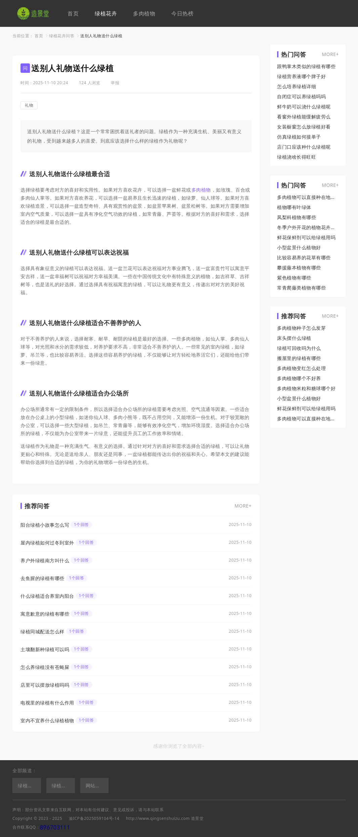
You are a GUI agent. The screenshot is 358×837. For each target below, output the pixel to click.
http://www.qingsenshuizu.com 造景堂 (165, 818)
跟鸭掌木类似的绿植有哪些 (306, 66)
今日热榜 (182, 13)
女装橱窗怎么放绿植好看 (304, 126)
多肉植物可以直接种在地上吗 (308, 197)
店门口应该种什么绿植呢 (304, 147)
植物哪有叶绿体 (294, 207)
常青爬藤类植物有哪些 (301, 287)
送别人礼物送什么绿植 (101, 36)
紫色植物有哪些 (294, 277)
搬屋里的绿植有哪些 (299, 358)
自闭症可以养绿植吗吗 (301, 96)
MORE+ (243, 506)
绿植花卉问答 (61, 36)
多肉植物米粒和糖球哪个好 (306, 388)
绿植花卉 (106, 13)
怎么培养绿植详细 (296, 86)
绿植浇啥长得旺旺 (296, 157)
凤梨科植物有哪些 (296, 217)
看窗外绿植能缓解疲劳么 (304, 116)
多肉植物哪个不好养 (299, 378)
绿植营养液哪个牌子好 (301, 76)
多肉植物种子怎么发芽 (301, 328)
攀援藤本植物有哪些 (299, 267)
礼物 (29, 105)
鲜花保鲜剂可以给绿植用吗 (306, 237)
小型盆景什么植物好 (299, 247)
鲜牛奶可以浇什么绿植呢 (304, 106)
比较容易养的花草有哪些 (304, 257)
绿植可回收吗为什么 (299, 348)
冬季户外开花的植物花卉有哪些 (308, 227)
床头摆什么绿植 (294, 338)
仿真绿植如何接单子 (299, 137)
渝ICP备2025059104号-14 (94, 818)
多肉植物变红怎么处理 (301, 368)
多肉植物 (144, 13)
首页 (73, 13)
